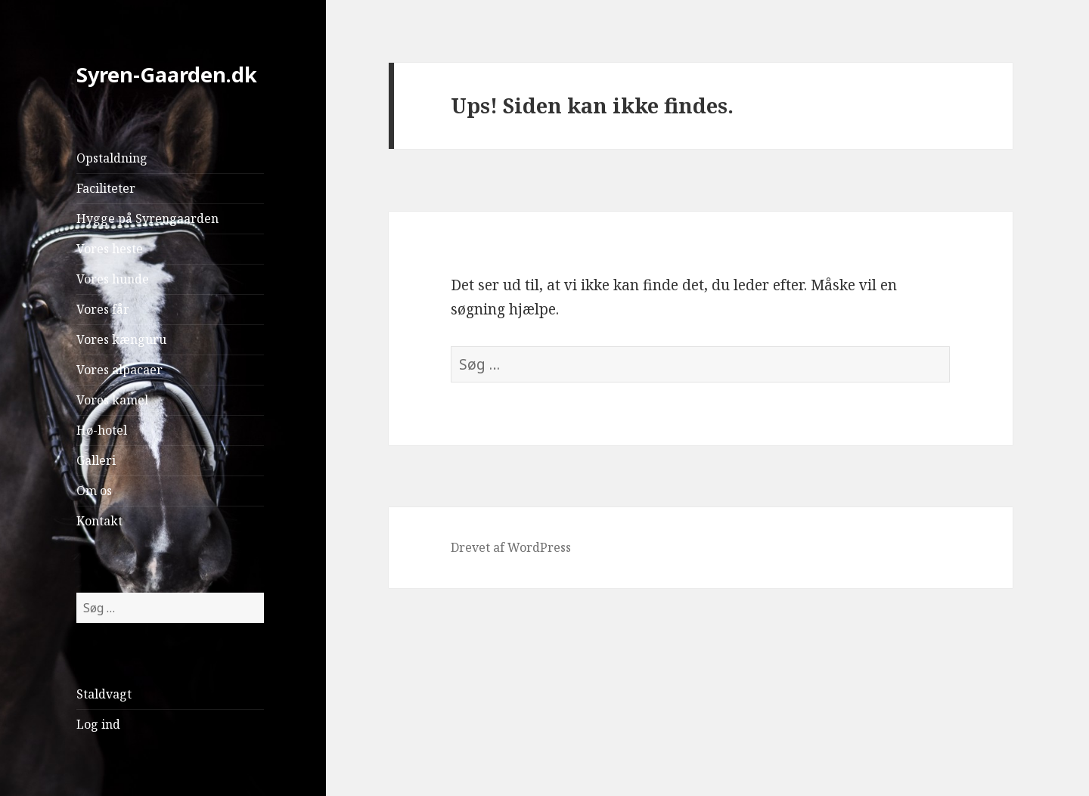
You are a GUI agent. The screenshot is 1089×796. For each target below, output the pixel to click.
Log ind (98, 724)
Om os (94, 490)
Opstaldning (111, 158)
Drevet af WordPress (511, 547)
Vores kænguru (121, 339)
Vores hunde (112, 279)
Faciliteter (105, 188)
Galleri (96, 460)
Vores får (102, 309)
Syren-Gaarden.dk (166, 74)
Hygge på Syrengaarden (147, 218)
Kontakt (99, 521)
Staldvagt (104, 694)
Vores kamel (112, 400)
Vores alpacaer (119, 369)
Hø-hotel (101, 430)
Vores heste (109, 248)
